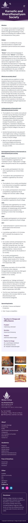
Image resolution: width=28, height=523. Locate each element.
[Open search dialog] (10, 4)
